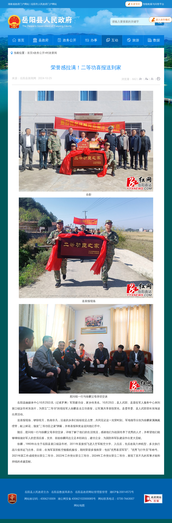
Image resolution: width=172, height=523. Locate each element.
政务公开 (39, 52)
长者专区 (133, 3)
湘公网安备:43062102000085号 (77, 498)
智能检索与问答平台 (153, 4)
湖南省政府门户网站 (18, 4)
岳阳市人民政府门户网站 (44, 4)
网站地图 (79, 505)
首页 (30, 52)
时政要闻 (51, 52)
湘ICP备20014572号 (122, 492)
